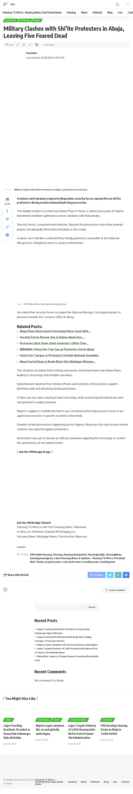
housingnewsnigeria (41, 558)
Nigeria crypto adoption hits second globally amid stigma (49, 734)
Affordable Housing (41, 555)
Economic (11, 21)
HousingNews (113, 555)
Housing (26, 21)
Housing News (78, 725)
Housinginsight (96, 555)
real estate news (71, 562)
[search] (117, 4)
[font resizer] (13, 4)
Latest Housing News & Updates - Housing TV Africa (83, 558)
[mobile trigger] (6, 4)
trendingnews (107, 562)
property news (53, 562)
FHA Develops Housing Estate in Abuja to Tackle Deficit (115, 734)
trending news (90, 562)
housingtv (31, 53)
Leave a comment (112, 591)
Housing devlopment (75, 555)
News (38, 21)
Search (91, 608)
